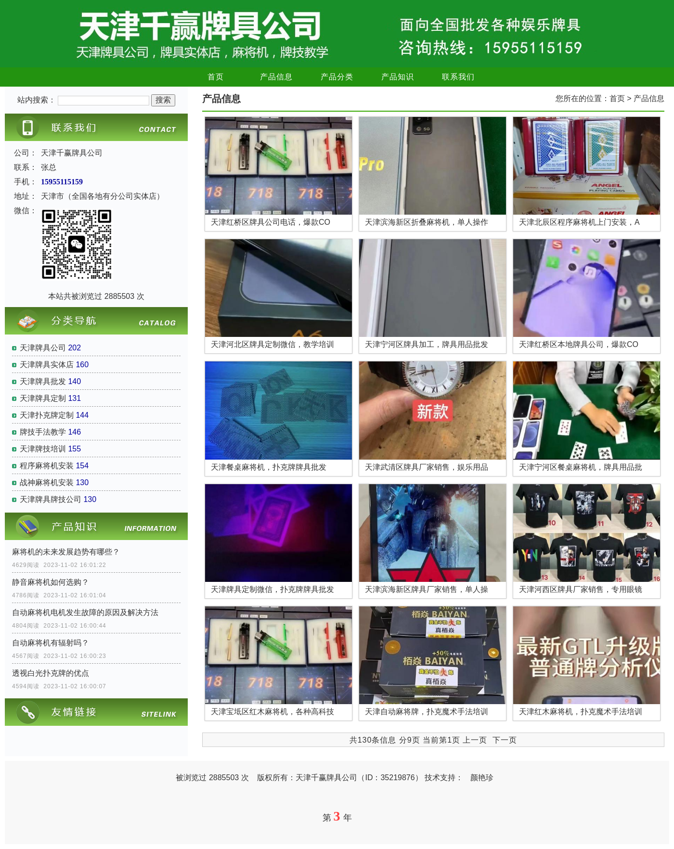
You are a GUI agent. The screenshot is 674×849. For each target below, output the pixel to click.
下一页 (505, 740)
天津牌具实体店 (47, 364)
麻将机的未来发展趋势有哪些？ (66, 552)
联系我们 (458, 77)
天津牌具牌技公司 (50, 499)
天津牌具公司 (43, 348)
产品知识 (397, 77)
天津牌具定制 (43, 398)
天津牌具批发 (43, 381)
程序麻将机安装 (47, 466)
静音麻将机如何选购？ (50, 582)
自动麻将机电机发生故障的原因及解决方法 (85, 612)
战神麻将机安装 (47, 482)
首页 (215, 77)
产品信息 (276, 77)
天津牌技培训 (43, 449)
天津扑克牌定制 (47, 415)
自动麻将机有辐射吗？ (50, 643)
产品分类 (337, 77)
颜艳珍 (481, 777)
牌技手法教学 (43, 432)
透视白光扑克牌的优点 (50, 673)
